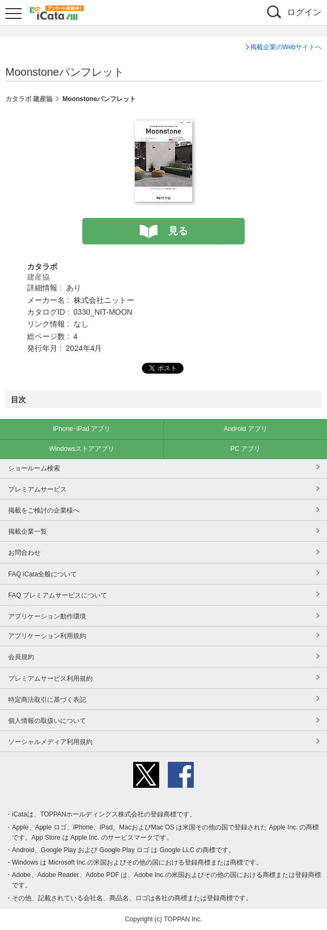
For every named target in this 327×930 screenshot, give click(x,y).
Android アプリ (245, 429)
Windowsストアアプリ (82, 449)
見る (178, 230)
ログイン (304, 12)
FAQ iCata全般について (42, 574)
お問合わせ (24, 552)
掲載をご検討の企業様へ (44, 510)
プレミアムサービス (37, 489)
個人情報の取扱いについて (47, 721)
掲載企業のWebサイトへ (286, 47)
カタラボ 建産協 (29, 99)
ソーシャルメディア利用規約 (50, 742)
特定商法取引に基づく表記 (47, 699)
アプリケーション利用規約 (47, 636)
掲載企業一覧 (27, 531)
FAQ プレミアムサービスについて (57, 595)
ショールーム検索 (34, 468)
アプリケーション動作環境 (47, 616)
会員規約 (21, 657)
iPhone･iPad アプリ (82, 429)
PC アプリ (245, 449)
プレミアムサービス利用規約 (50, 678)
